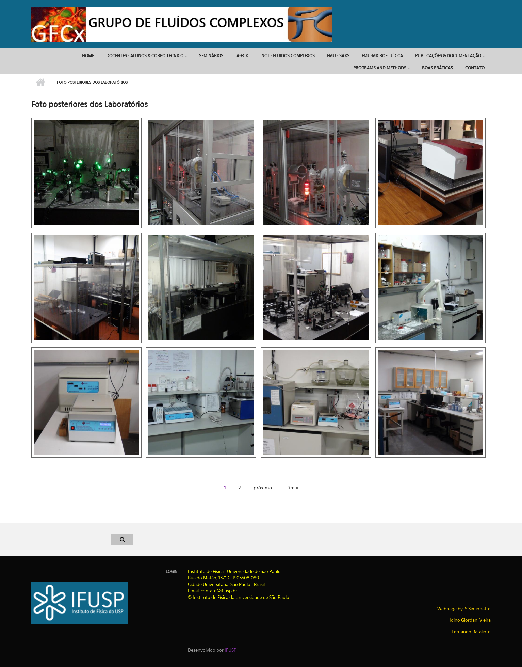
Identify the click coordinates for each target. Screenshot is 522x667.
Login (172, 572)
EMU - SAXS (338, 55)
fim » (292, 487)
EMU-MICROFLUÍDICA (382, 55)
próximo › (264, 487)
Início (40, 82)
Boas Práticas (437, 67)
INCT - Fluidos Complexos (287, 55)
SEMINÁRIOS (211, 55)
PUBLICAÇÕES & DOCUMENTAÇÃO (448, 55)
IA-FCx (241, 55)
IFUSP (230, 650)
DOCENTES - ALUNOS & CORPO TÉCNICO (144, 55)
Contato (475, 67)
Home (88, 55)
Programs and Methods (379, 67)
